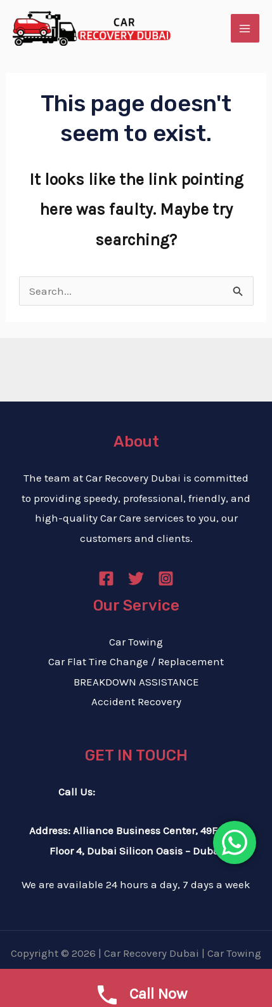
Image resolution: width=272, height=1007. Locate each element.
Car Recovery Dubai (151, 953)
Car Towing (136, 641)
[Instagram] (166, 578)
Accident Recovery (136, 701)
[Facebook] (106, 578)
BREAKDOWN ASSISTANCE (136, 681)
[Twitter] (136, 578)
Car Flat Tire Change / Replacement (136, 661)
